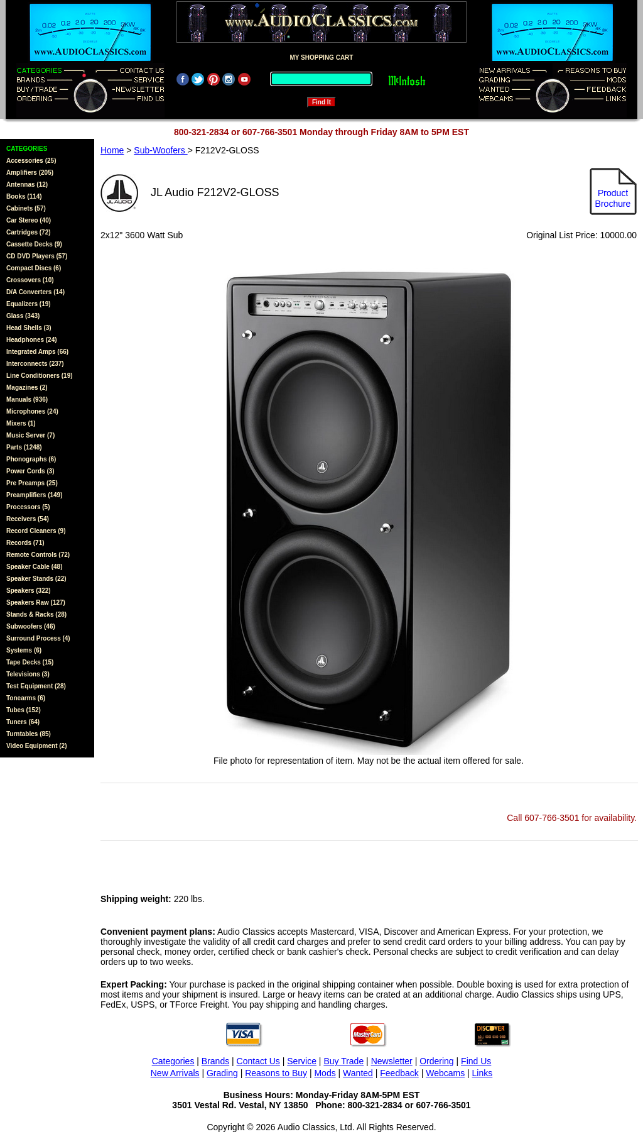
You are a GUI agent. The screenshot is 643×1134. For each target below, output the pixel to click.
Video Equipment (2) (36, 745)
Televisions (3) (28, 674)
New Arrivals (175, 1073)
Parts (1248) (24, 447)
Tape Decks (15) (29, 662)
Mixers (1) (21, 423)
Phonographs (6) (31, 459)
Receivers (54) (27, 518)
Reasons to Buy (276, 1073)
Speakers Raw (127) (35, 602)
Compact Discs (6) (33, 268)
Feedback (399, 1073)
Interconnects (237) (35, 363)
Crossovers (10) (30, 280)
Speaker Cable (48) (34, 566)
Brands (215, 1061)
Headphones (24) (31, 339)
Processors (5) (28, 507)
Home (112, 150)
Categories (173, 1061)
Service (301, 1061)
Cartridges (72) (28, 232)
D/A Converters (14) (35, 292)
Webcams (445, 1073)
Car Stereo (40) (28, 220)
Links (482, 1073)
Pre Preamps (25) (32, 483)
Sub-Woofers (160, 150)
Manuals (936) (27, 399)
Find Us (476, 1061)
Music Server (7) (30, 435)
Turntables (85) (28, 733)
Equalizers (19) (28, 303)
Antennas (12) (27, 184)
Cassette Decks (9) (34, 244)
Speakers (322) (28, 590)
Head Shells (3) (28, 327)
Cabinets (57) (26, 208)
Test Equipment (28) (36, 686)
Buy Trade (343, 1061)
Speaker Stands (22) (36, 578)
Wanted (358, 1073)
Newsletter (392, 1061)
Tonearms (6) (25, 698)
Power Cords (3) (30, 471)
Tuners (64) (23, 721)
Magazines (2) (27, 387)
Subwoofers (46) (30, 626)
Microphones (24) (32, 411)
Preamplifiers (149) (34, 495)
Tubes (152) (23, 710)
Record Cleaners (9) (35, 530)
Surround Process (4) (38, 638)
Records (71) (25, 542)
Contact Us (258, 1061)
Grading (222, 1073)
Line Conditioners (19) (39, 375)
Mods (324, 1073)
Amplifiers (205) (29, 172)
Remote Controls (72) (38, 554)
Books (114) (24, 196)
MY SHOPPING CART (321, 57)
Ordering (436, 1061)
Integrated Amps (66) (37, 351)
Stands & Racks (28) (36, 614)
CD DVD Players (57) (36, 256)
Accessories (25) (31, 160)
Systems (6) (23, 650)
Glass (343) (23, 315)
